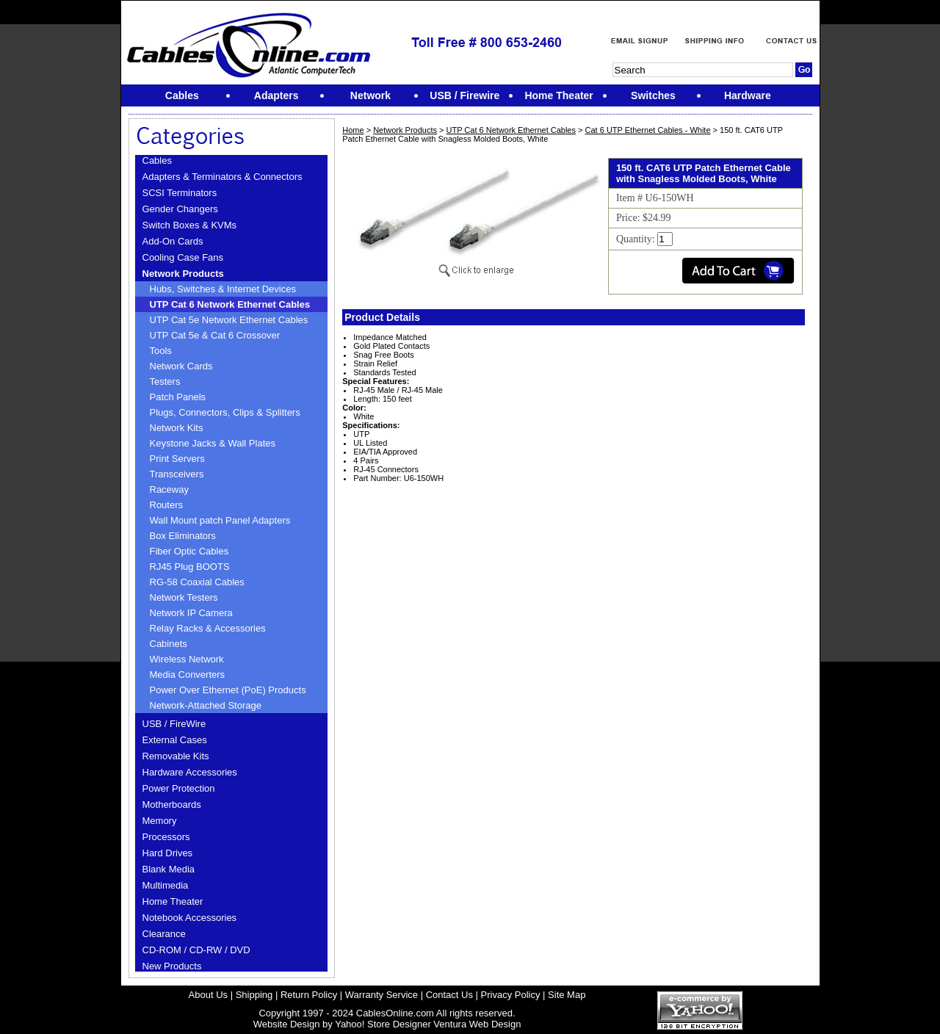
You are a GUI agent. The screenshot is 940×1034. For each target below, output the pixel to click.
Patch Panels (178, 396)
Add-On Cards (172, 241)
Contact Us (449, 994)
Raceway (169, 489)
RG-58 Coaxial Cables (197, 582)
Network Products (183, 273)
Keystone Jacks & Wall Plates (212, 443)
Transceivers (177, 474)
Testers (165, 381)
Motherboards (171, 804)
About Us (208, 994)
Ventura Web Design (477, 1024)
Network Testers (184, 597)
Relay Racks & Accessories (208, 628)
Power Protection (178, 788)
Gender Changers (180, 208)
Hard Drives (167, 852)
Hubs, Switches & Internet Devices (223, 288)
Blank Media (168, 869)
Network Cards (181, 366)
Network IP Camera (191, 612)
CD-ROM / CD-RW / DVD (196, 949)
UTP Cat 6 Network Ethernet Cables (230, 304)
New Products (172, 966)
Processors (166, 836)
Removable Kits (175, 756)
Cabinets (168, 643)
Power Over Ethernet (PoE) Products (228, 689)
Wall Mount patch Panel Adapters (220, 520)
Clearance (164, 933)
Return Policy (309, 994)
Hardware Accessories (189, 772)
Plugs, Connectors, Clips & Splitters (225, 412)
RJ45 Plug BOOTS (190, 566)
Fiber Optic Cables (189, 551)
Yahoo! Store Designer (383, 1024)
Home (353, 130)
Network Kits (176, 427)
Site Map (566, 994)
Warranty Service (381, 994)
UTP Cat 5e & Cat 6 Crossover (215, 335)
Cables (157, 160)
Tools (161, 350)
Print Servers (177, 458)
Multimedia (165, 885)
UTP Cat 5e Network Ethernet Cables (229, 319)
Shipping (254, 994)
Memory (159, 820)
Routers (167, 504)
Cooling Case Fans (183, 257)
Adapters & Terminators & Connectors (222, 176)
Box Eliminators (183, 535)
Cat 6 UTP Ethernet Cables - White (648, 130)
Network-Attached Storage (205, 705)
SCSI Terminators (179, 192)
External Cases (174, 739)
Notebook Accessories (189, 917)
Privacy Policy (510, 994)
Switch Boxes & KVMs (189, 225)
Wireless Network (187, 659)
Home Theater (172, 901)
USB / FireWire (174, 723)
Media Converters (187, 674)
